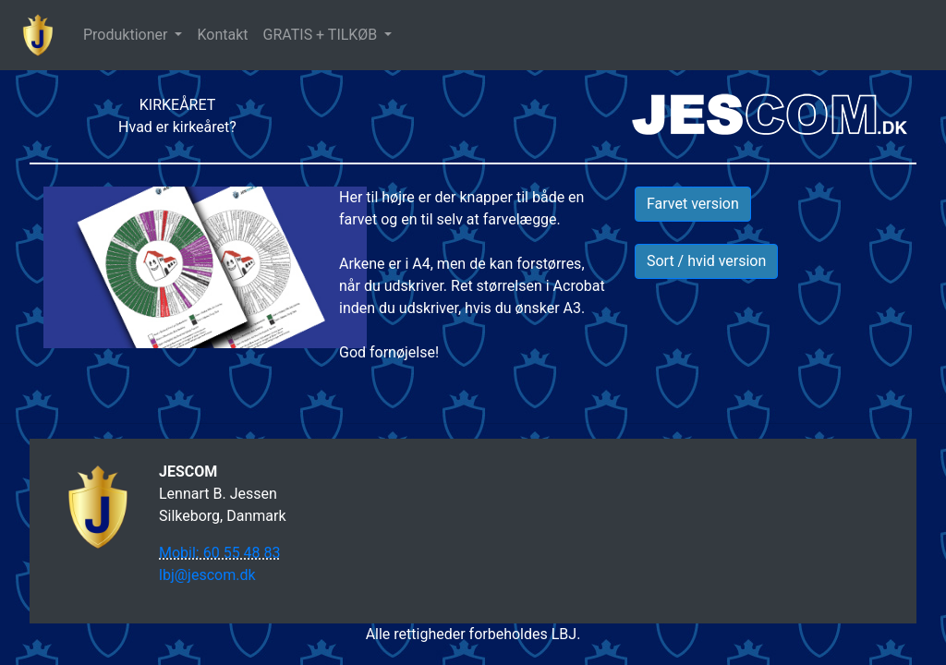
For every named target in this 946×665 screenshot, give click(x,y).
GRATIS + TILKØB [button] (322, 34)
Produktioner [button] (127, 34)
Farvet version (693, 203)
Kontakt (222, 34)
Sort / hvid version (706, 261)
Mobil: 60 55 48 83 (220, 553)
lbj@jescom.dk (207, 575)
